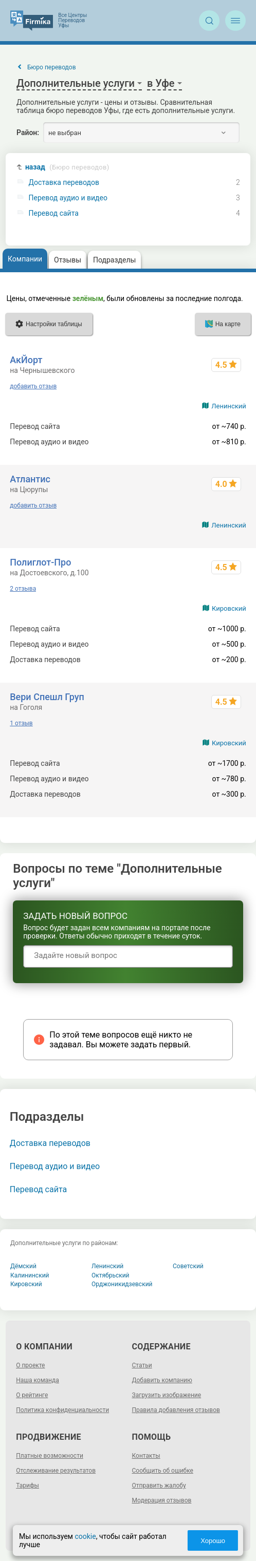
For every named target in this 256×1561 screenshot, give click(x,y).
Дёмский (23, 1266)
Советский (188, 1266)
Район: (27, 132)
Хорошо (212, 1541)
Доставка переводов (64, 182)
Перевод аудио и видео (68, 198)
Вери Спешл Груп (47, 696)
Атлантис (30, 479)
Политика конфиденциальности (62, 1410)
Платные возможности (49, 1455)
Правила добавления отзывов (176, 1410)
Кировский (229, 608)
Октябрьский (111, 1275)
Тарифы (27, 1485)
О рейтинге (32, 1395)
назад (67, 167)
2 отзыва (23, 588)
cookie (85, 1536)
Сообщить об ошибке (162, 1470)
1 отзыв (21, 723)
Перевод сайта (54, 213)
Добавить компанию (162, 1380)
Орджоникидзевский (122, 1284)
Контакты (146, 1455)
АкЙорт (26, 359)
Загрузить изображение (167, 1395)
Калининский (29, 1275)
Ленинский (228, 406)
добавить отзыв (33, 386)
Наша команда (37, 1380)
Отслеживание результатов (56, 1470)
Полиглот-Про (40, 562)
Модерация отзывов (162, 1500)
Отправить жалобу (159, 1485)
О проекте (30, 1365)
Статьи (142, 1365)
